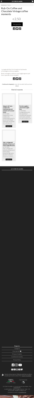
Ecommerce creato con (17, 392)
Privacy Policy (17, 360)
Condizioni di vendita (17, 356)
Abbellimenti (4, 5)
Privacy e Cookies (17, 354)
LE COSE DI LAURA (17, 1)
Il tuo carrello (17, 351)
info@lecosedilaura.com (20, 390)
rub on (17, 85)
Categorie (17, 348)
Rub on (9, 5)
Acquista (17, 24)
